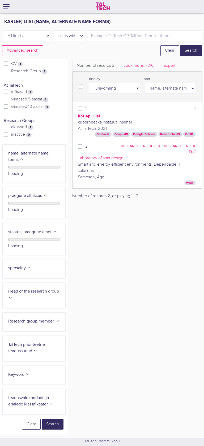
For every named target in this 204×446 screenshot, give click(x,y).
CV (17, 64)
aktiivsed (22, 127)
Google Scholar (144, 134)
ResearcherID (170, 134)
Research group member (33, 321)
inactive (21, 134)
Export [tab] (169, 65)
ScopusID (121, 134)
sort (147, 79)
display (94, 79)
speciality (19, 268)
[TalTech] (103, 6)
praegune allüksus (27, 195)
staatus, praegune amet (32, 232)
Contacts (102, 134)
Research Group (29, 71)
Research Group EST (141, 146)
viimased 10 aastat (30, 106)
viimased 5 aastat (29, 99)
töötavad (22, 92)
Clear (170, 50)
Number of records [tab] (95, 65)
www (189, 183)
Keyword (19, 374)
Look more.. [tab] (139, 65)
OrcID (189, 134)
